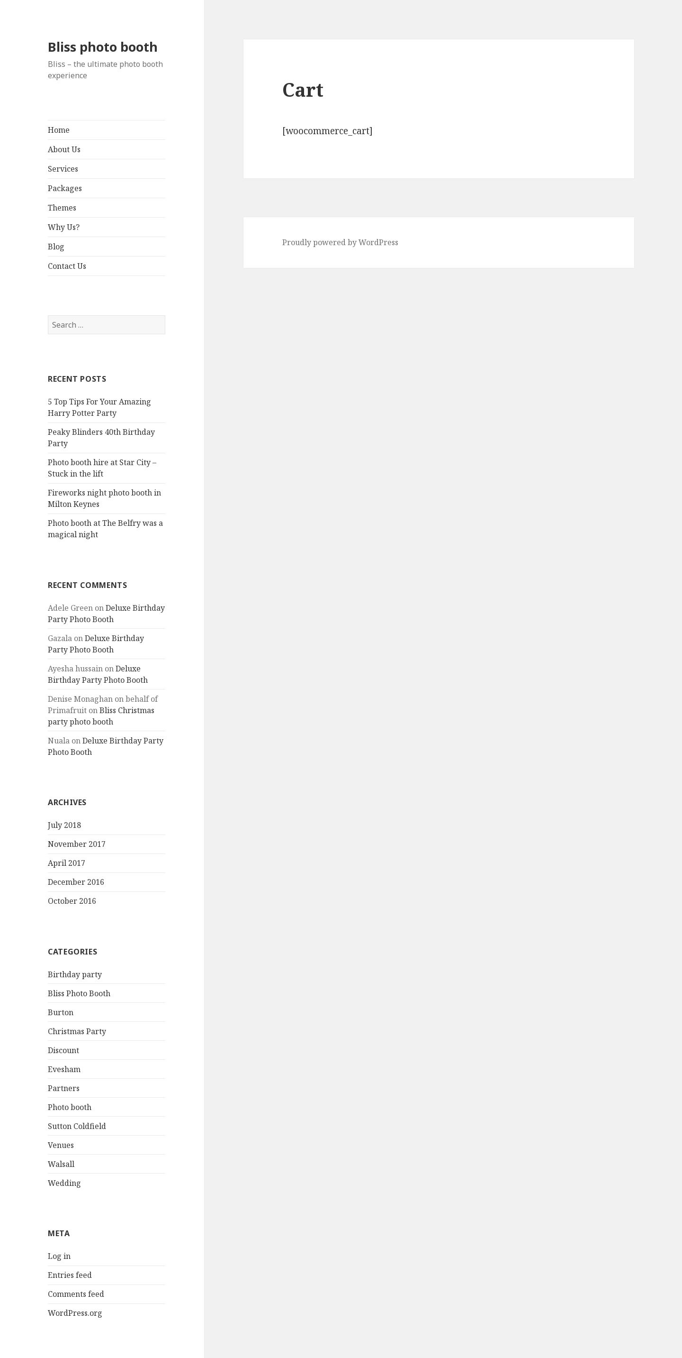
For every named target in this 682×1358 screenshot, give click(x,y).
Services (63, 169)
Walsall (61, 1164)
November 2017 (77, 844)
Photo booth (69, 1107)
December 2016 (76, 882)
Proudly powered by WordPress (340, 242)
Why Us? (64, 227)
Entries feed (70, 1275)
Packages (65, 188)
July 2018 (64, 825)
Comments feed (76, 1294)
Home (59, 130)
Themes (62, 207)
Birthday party (75, 974)
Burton (60, 1012)
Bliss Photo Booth (79, 993)
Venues (61, 1145)
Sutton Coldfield (77, 1126)
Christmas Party (77, 1031)
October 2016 (72, 901)
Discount (63, 1050)
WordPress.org (75, 1313)
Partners (64, 1088)
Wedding (64, 1183)
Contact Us (67, 266)
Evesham (64, 1069)
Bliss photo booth (103, 46)
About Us (64, 149)
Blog (56, 246)
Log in (59, 1256)
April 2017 (66, 863)
